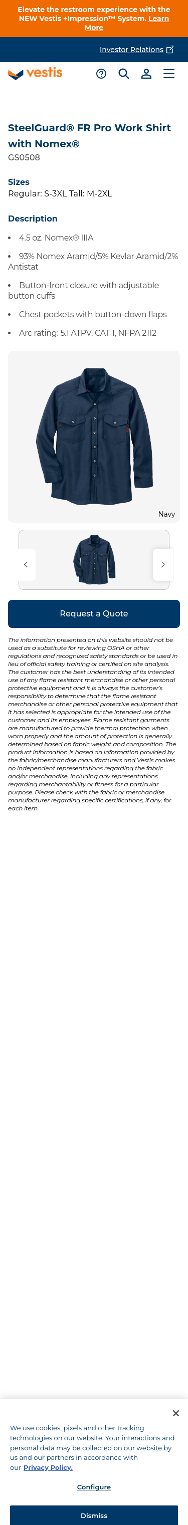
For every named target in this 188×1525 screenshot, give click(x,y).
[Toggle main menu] (168, 73)
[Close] (176, 1419)
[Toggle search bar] (123, 73)
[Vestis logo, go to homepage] (35, 73)
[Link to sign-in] (146, 73)
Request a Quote (94, 613)
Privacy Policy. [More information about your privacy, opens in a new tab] (48, 1473)
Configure (94, 1492)
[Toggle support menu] (101, 73)
